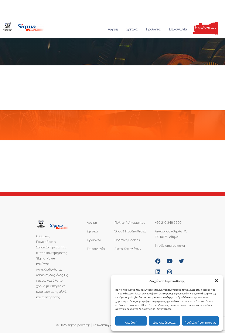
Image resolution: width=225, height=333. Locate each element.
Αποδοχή (131, 322)
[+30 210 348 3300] (3, 7)
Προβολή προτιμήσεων (200, 322)
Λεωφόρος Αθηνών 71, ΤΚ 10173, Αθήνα (93, 7)
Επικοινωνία (178, 29)
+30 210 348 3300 (15, 8)
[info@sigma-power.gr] (34, 7)
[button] (216, 281)
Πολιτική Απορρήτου (130, 222)
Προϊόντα (153, 29)
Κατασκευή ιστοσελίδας (108, 325)
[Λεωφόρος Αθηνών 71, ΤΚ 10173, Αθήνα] (66, 7)
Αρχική (113, 29)
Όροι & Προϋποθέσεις (130, 231)
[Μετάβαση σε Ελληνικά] (209, 7)
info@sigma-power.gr (47, 8)
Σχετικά (131, 29)
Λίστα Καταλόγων (128, 248)
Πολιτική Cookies (127, 240)
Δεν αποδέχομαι (164, 322)
